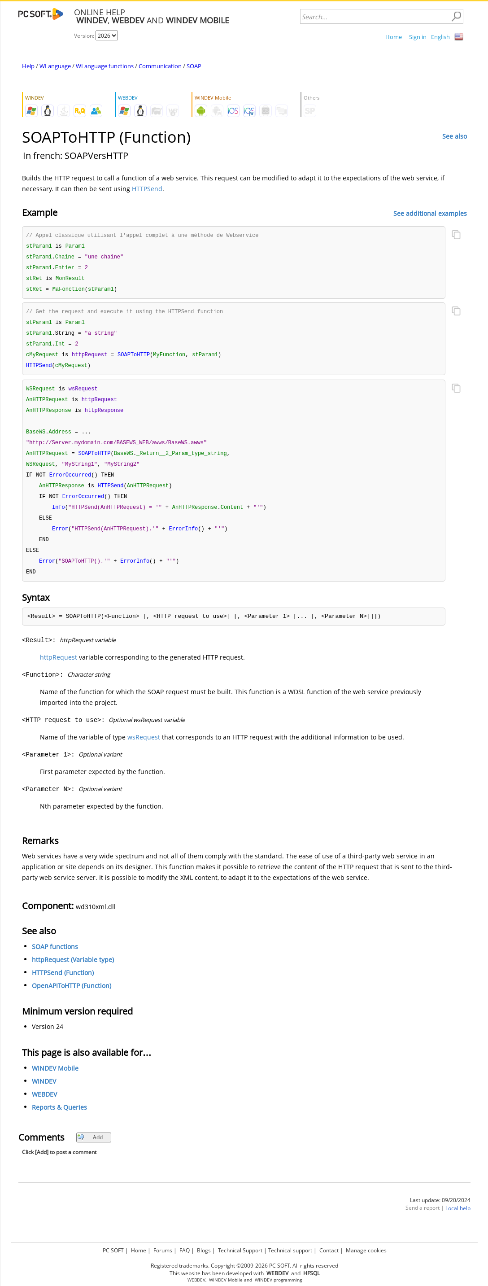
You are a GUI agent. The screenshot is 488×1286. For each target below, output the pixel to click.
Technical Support (240, 1250)
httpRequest (58, 670)
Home (393, 37)
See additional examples (430, 213)
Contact (329, 1250)
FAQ (184, 1250)
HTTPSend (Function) (63, 985)
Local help (458, 1221)
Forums (162, 1250)
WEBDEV (44, 1107)
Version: (85, 35)
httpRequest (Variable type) (73, 972)
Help (28, 66)
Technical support (290, 1250)
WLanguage (55, 66)
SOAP (194, 66)
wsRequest (143, 750)
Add (90, 1150)
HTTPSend (147, 188)
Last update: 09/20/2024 (440, 1213)
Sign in (418, 37)
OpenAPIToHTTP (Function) (71, 998)
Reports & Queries (59, 1120)
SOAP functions (55, 959)
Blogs (204, 1250)
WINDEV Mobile (55, 1081)
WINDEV (44, 1094)
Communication (160, 66)
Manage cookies (366, 1250)
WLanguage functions (105, 66)
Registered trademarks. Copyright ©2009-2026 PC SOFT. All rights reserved (244, 1265)
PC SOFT (113, 1250)
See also (454, 136)
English (440, 37)
